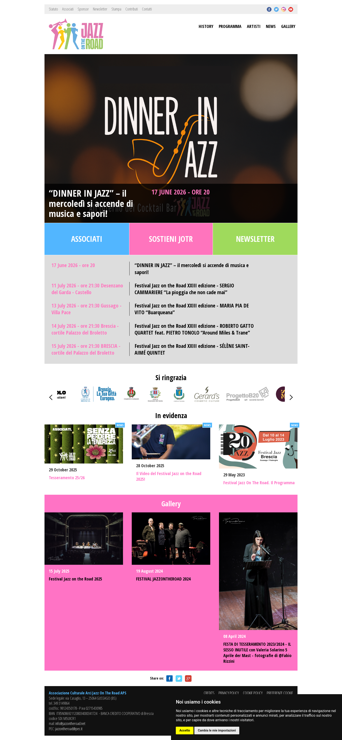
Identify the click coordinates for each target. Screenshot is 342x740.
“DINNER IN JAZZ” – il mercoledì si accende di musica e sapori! (91, 203)
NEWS (271, 26)
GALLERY (288, 26)
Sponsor (83, 9)
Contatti (147, 9)
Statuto (53, 9)
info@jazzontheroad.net (70, 723)
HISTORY (206, 26)
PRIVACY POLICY (229, 692)
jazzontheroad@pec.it (68, 728)
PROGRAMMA (230, 26)
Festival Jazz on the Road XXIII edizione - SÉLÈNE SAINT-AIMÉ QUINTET (192, 349)
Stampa (116, 9)
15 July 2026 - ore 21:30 (85, 349)
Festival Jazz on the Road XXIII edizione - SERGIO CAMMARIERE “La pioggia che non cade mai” (184, 288)
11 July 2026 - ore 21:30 (87, 288)
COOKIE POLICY (253, 692)
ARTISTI (253, 26)
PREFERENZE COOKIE (280, 692)
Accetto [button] (184, 730)
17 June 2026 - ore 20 (180, 192)
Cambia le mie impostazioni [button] (217, 730)
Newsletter (100, 9)
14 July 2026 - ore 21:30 (85, 329)
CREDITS (209, 692)
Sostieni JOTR (171, 239)
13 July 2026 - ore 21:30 (86, 309)
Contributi (131, 9)
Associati (68, 9)
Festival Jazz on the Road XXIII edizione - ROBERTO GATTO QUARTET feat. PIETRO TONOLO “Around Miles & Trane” (194, 329)
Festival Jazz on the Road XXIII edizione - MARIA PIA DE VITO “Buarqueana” (192, 309)
